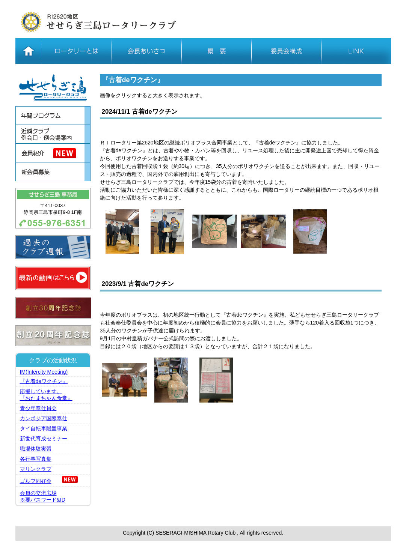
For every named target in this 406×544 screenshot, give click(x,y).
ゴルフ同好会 (35, 481)
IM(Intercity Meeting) (44, 372)
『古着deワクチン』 (44, 381)
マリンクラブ (35, 469)
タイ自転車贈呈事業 (43, 428)
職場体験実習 (35, 449)
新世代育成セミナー (43, 439)
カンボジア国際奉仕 (43, 418)
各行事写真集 (35, 459)
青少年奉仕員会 (38, 408)
